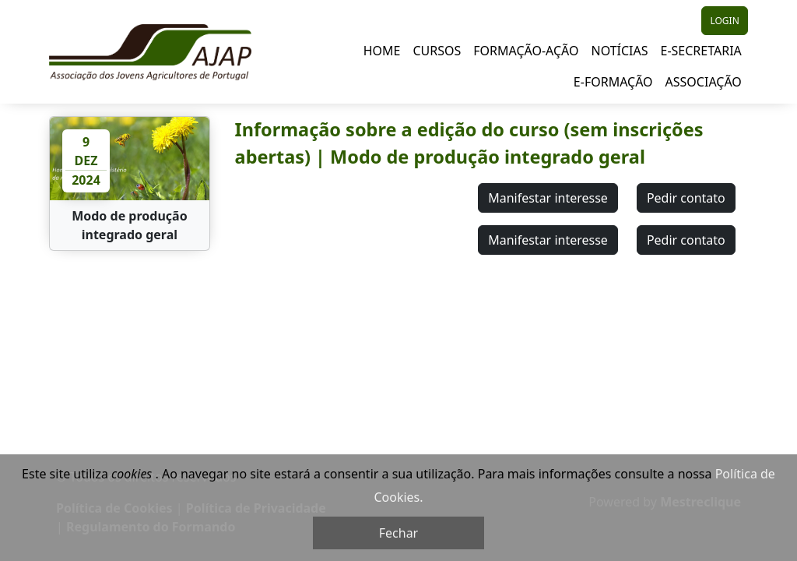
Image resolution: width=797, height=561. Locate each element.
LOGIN (724, 20)
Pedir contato (686, 197)
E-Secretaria (701, 50)
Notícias (619, 50)
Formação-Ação (525, 50)
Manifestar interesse (548, 197)
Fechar (398, 533)
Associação (703, 81)
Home (382, 50)
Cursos (437, 50)
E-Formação (613, 81)
